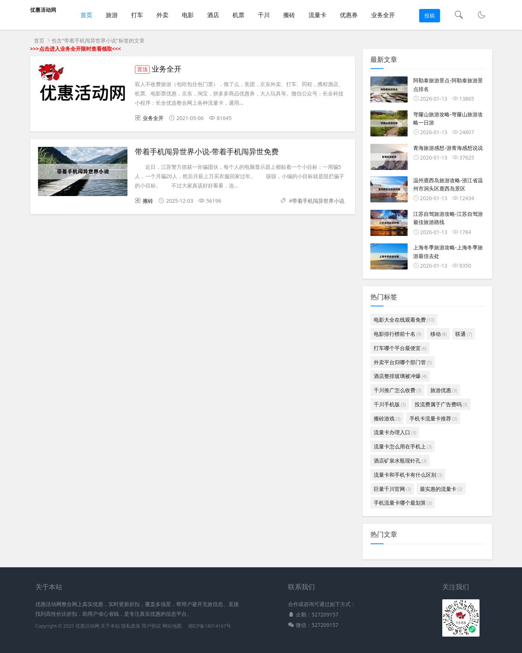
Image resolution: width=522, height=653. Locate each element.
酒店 (213, 15)
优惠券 (349, 15)
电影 (188, 15)
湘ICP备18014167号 (209, 626)
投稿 (429, 15)
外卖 (162, 15)
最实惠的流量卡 (441, 488)
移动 (438, 333)
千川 (264, 15)
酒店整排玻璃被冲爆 (400, 375)
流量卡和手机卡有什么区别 (408, 474)
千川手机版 (390, 404)
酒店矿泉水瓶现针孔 (400, 460)
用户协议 (151, 626)
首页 (86, 15)
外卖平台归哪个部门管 (403, 362)
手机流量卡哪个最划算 (403, 502)
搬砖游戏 (387, 418)
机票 (238, 15)
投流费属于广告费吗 (441, 404)
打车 (137, 15)
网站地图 (172, 626)
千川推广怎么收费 (397, 390)
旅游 (112, 15)
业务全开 (383, 15)
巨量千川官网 (392, 488)
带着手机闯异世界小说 (318, 200)
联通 (463, 333)
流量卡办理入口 (395, 432)
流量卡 (317, 15)
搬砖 (289, 15)
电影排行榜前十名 (397, 333)
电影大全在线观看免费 (404, 319)
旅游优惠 (443, 390)
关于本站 (110, 626)
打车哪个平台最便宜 (400, 347)
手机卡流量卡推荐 (433, 418)
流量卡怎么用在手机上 (403, 446)
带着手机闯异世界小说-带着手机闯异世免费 (207, 152)
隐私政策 (130, 626)
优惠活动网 (87, 626)
